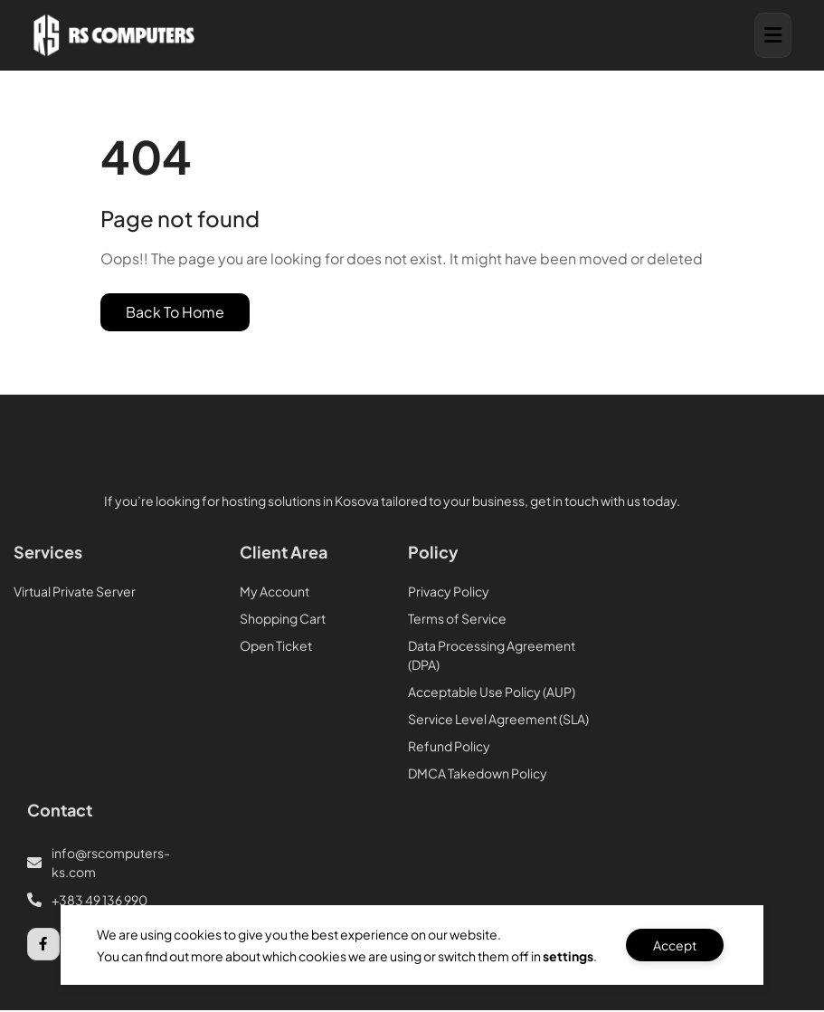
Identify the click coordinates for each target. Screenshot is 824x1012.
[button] (772, 35)
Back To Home (175, 311)
